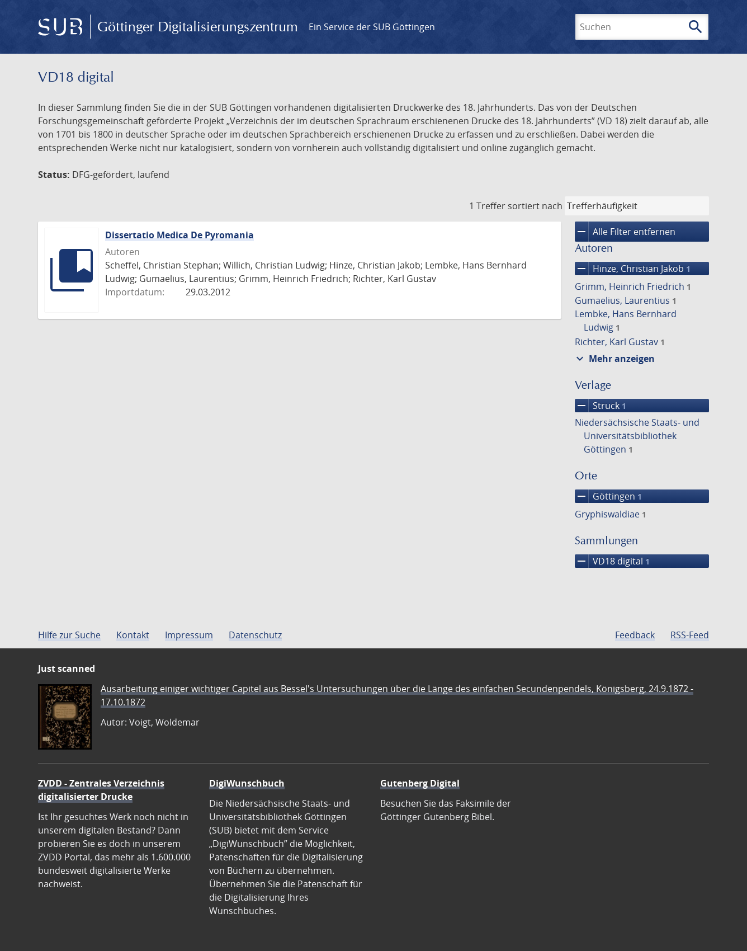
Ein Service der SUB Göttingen (372, 27)
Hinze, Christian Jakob (633, 268)
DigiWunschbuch (247, 783)
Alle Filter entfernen (625, 232)
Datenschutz (255, 635)
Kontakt (132, 635)
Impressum (189, 635)
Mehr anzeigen (614, 358)
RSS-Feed (689, 635)
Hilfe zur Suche (69, 635)
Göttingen (608, 496)
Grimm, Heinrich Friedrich (633, 286)
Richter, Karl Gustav (620, 342)
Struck (600, 405)
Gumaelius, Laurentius (626, 300)
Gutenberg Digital (420, 783)
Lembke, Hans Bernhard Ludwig (626, 320)
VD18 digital (612, 561)
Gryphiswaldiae (610, 514)
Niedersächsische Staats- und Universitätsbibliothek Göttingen (637, 435)
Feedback (635, 635)
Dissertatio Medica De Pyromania (179, 235)
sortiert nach (535, 206)
